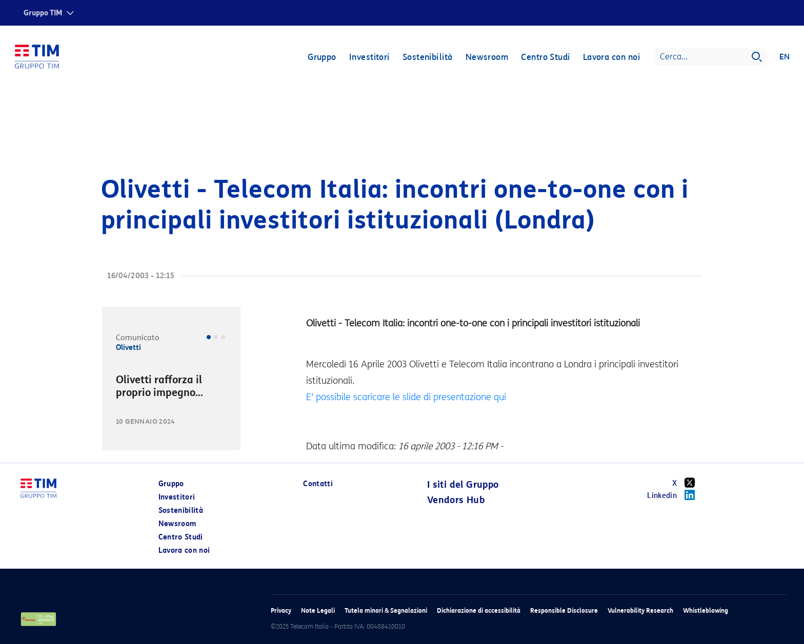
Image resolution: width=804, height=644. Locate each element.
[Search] (709, 57)
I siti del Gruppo (463, 484)
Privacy (281, 610)
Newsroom (486, 58)
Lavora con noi (610, 58)
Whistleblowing (705, 610)
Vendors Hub (456, 500)
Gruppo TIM (43, 13)
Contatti (318, 484)
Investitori (369, 58)
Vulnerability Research (640, 610)
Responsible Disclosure (564, 610)
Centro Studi (544, 58)
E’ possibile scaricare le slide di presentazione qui (406, 397)
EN (784, 57)
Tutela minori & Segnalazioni (386, 610)
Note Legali (318, 610)
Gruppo (321, 58)
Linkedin (674, 495)
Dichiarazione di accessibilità (478, 610)
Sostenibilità (427, 58)
